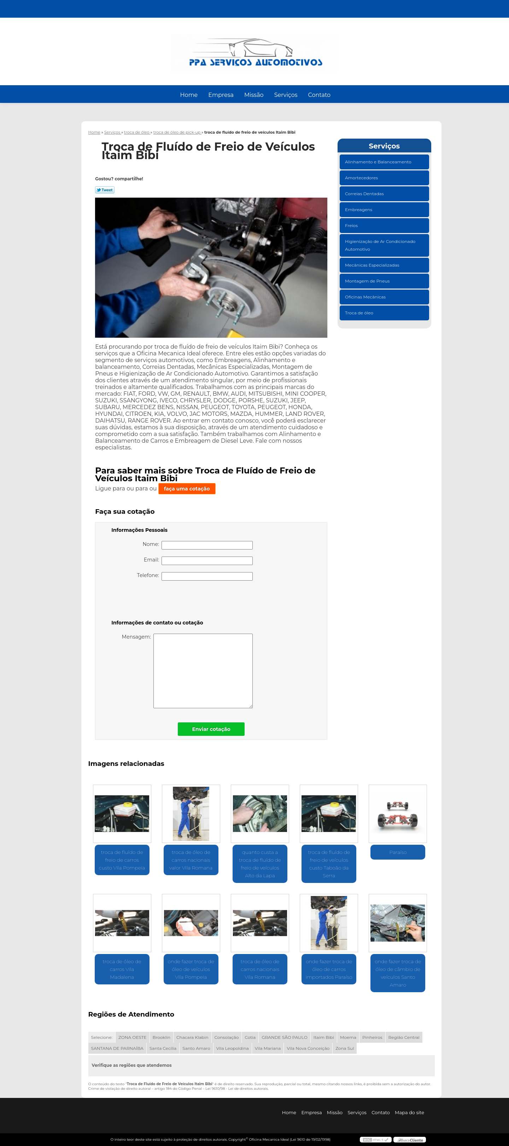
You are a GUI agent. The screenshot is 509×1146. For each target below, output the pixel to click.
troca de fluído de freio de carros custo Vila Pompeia (122, 860)
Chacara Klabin (192, 1037)
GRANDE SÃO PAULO (284, 1037)
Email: (198, 561)
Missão (254, 95)
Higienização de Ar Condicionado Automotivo (380, 245)
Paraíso (397, 852)
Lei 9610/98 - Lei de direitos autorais (236, 1088)
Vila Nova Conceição (308, 1048)
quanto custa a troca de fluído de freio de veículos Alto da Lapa (260, 864)
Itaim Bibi (324, 1037)
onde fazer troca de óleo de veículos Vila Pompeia (191, 969)
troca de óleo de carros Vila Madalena (122, 969)
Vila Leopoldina (232, 1048)
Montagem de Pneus (368, 281)
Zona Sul (344, 1048)
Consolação (227, 1037)
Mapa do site (409, 1112)
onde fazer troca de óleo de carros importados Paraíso (329, 969)
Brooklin (162, 1037)
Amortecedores (362, 177)
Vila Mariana (268, 1048)
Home (189, 95)
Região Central (404, 1037)
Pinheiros (372, 1037)
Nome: (197, 545)
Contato (319, 95)
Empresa (221, 95)
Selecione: (101, 1037)
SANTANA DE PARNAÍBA (117, 1048)
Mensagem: (187, 671)
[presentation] (156, 601)
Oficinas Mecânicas (366, 296)
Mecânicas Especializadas (372, 265)
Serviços (286, 95)
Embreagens (359, 209)
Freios (352, 225)
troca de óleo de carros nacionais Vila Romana (260, 969)
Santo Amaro (196, 1048)
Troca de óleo (359, 312)
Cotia (250, 1037)
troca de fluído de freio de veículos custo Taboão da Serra (329, 864)
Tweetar (105, 189)
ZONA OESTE (132, 1037)
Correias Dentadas (365, 193)
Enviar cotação (211, 729)
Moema (348, 1037)
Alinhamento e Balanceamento (379, 161)
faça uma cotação (187, 488)
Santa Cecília (163, 1048)
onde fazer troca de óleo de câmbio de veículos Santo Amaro (398, 973)
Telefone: (195, 576)
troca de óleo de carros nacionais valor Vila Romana (190, 860)
